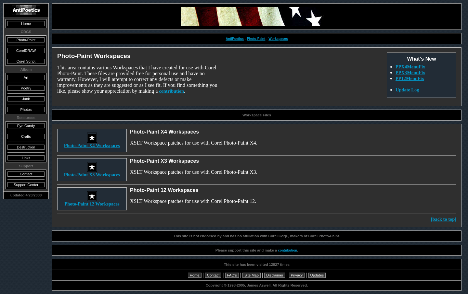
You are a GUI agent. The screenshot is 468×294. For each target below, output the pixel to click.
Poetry (26, 88)
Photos (26, 110)
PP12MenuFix (410, 78)
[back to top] (443, 219)
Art (26, 77)
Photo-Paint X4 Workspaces (92, 143)
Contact (213, 275)
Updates (317, 275)
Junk (26, 99)
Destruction (26, 147)
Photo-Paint (256, 39)
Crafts (26, 136)
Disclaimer (274, 275)
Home (195, 275)
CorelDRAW (26, 51)
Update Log (407, 89)
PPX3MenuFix (410, 72)
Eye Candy (26, 126)
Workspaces (278, 39)
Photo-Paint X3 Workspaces (92, 172)
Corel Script (26, 61)
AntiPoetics (234, 39)
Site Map (251, 275)
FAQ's (232, 275)
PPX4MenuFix (410, 66)
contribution (171, 91)
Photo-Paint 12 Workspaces (91, 201)
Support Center (26, 185)
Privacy (297, 275)
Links (26, 158)
